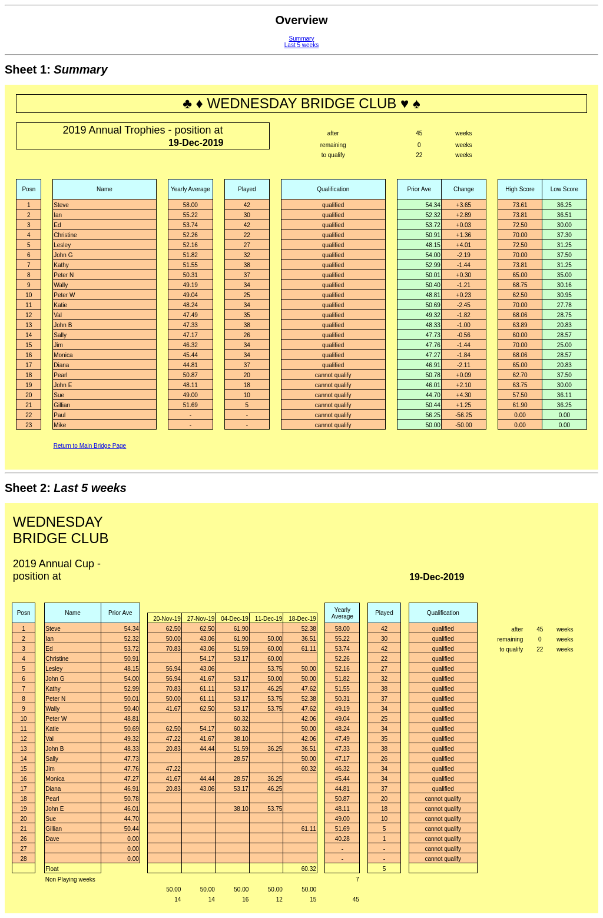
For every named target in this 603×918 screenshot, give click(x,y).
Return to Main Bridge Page (90, 446)
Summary (301, 38)
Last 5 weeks (301, 45)
